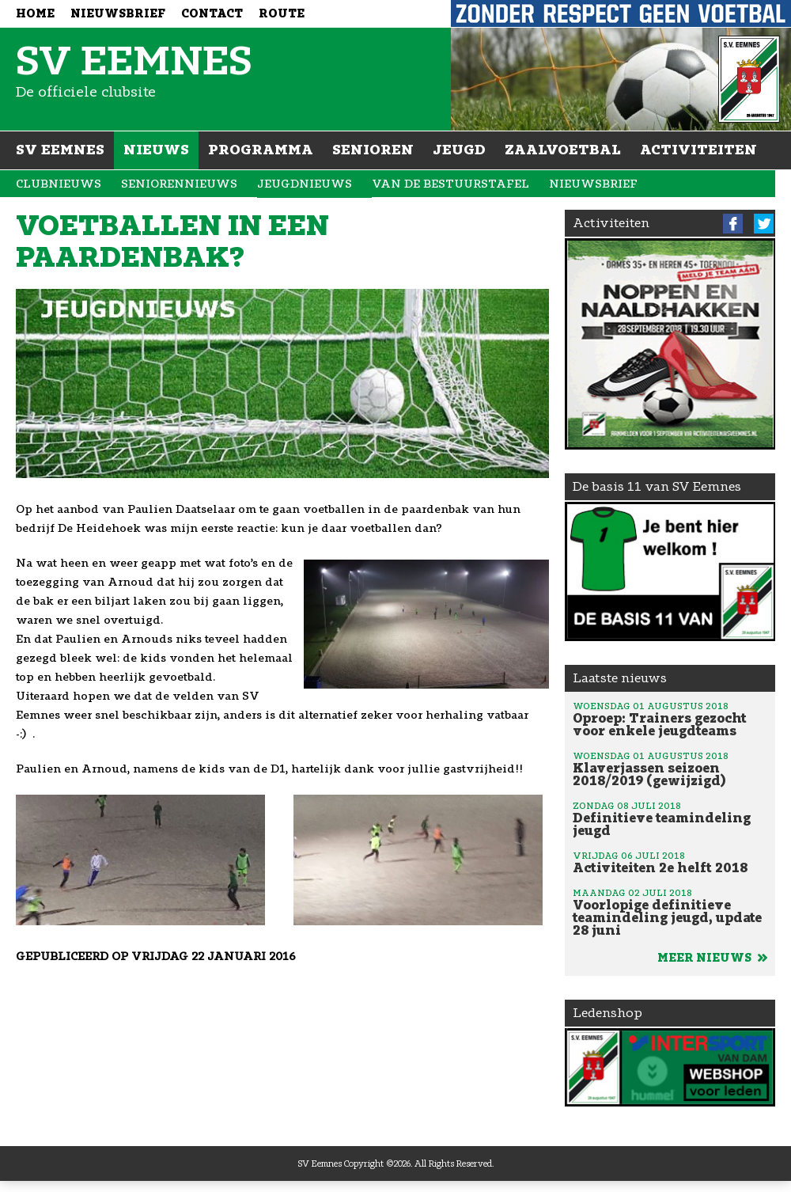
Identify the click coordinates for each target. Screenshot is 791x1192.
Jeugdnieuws (304, 184)
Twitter (764, 223)
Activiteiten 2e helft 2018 (670, 862)
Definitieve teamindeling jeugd (670, 818)
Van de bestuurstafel (450, 184)
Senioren (373, 149)
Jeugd (459, 149)
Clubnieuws (58, 184)
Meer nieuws (712, 958)
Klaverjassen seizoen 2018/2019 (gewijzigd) (670, 769)
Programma (260, 149)
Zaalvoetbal (563, 149)
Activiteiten (698, 149)
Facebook (733, 223)
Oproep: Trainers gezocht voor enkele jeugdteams (670, 719)
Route (282, 14)
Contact (212, 14)
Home (35, 14)
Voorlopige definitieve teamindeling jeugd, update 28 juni (670, 911)
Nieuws (156, 149)
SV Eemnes (60, 149)
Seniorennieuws (179, 184)
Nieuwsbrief (117, 14)
